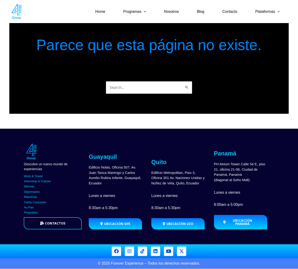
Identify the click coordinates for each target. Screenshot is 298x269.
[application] (149, 11)
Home (107, 12)
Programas (140, 11)
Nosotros (175, 12)
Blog (203, 12)
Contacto (231, 12)
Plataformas (268, 11)
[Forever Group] (17, 11)
